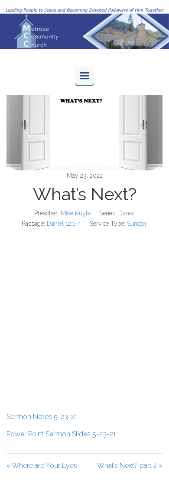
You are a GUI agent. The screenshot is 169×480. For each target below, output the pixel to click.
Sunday (137, 223)
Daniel (126, 213)
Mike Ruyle (76, 213)
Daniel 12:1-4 (64, 223)
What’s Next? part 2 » (129, 465)
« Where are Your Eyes (41, 465)
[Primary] (84, 76)
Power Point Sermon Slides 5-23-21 (61, 434)
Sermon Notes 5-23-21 (41, 417)
